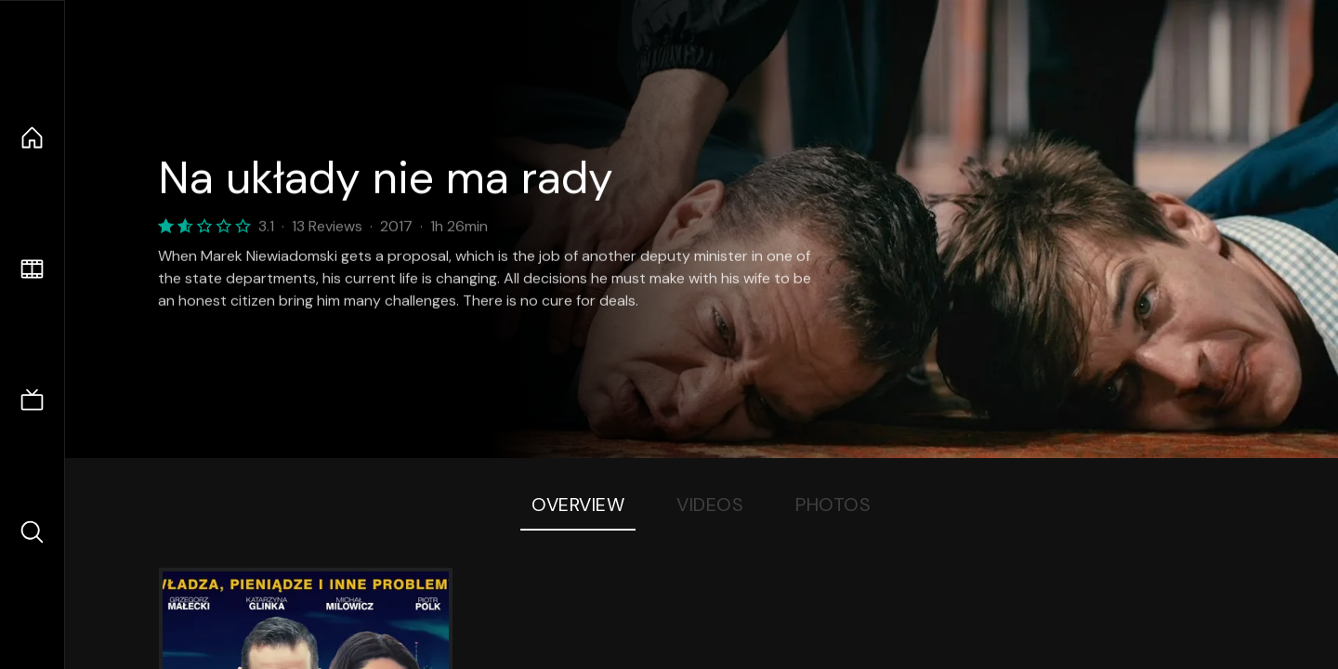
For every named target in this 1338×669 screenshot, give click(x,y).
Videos (709, 504)
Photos (833, 504)
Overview (577, 504)
